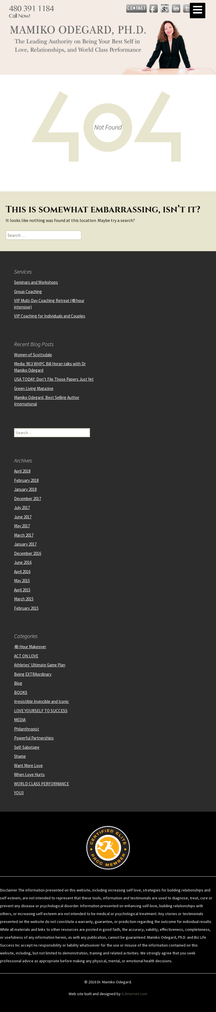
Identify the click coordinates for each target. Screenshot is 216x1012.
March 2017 (23, 535)
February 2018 (26, 480)
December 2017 (27, 498)
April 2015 (22, 590)
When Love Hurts (29, 774)
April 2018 (22, 471)
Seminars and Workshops (36, 282)
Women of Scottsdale (33, 354)
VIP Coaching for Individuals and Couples (49, 316)
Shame (20, 756)
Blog (18, 683)
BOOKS (20, 692)
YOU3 (19, 792)
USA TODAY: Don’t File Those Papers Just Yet (54, 379)
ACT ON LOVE (26, 656)
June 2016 (23, 562)
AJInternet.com (134, 993)
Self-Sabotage (26, 747)
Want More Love (28, 765)
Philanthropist (26, 729)
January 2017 (25, 544)
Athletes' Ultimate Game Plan (39, 665)
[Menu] (197, 10)
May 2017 (22, 525)
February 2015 (26, 608)
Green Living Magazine (33, 388)
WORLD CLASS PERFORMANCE (41, 783)
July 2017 (22, 507)
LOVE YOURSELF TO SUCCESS (41, 710)
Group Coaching (28, 291)
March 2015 (23, 599)
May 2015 (22, 580)
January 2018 (25, 489)
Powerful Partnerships (34, 738)
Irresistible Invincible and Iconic (41, 701)
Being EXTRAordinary (32, 674)
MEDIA (20, 719)
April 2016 (22, 571)
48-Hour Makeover (30, 646)
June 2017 (23, 516)
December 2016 (27, 553)
